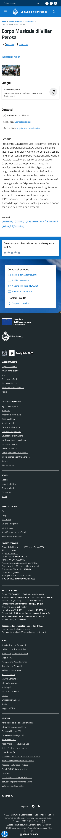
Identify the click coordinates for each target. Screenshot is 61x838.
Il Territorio (6, 519)
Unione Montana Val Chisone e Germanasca (21, 756)
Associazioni (29, 21)
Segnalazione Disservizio (12, 666)
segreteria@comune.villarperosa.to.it (23, 566)
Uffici (4, 374)
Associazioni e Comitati (12, 536)
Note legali (6, 687)
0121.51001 (10, 550)
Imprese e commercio (11, 444)
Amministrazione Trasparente (14, 645)
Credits (5, 695)
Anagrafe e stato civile (11, 414)
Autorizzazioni (8, 423)
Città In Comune (34, 821)
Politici (4, 391)
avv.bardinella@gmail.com (18, 629)
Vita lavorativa (8, 465)
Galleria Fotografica (10, 523)
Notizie (5, 479)
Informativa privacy (10, 683)
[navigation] (5, 11)
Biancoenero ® (23, 827)
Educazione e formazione (12, 435)
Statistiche (6, 704)
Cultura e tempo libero (11, 431)
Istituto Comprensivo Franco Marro (17, 781)
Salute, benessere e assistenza (15, 452)
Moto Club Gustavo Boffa (12, 785)
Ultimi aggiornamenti (11, 699)
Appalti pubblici (8, 418)
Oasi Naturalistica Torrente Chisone (17, 777)
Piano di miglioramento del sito (15, 653)
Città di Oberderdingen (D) (13, 735)
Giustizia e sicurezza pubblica (14, 440)
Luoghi (4, 515)
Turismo (5, 461)
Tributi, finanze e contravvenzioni (16, 456)
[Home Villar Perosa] (28, 11)
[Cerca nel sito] (54, 12)
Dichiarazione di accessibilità (14, 649)
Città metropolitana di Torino (14, 726)
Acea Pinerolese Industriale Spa (15, 743)
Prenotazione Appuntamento (14, 661)
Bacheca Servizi (8, 674)
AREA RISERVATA (29, 834)
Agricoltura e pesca (10, 406)
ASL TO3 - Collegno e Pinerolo (15, 748)
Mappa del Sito (8, 708)
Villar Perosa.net (9, 739)
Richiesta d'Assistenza (11, 670)
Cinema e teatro (9, 483)
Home (4, 21)
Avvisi (4, 496)
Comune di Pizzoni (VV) (11, 731)
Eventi (4, 511)
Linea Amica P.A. (9, 752)
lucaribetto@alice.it (22, 121)
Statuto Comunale (10, 678)
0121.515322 (11, 553)
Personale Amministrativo (13, 387)
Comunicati (6, 492)
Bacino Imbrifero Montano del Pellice (18, 760)
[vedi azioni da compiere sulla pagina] (22, 45)
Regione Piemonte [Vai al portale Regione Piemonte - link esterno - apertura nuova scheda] (10, 3)
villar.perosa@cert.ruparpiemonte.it (22, 562)
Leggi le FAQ (7, 657)
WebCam (5, 773)
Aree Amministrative (11, 370)
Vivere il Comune (15, 21)
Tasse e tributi (8, 488)
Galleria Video (7, 527)
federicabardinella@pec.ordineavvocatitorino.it (26, 632)
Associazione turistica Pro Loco (15, 764)
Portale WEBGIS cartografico (14, 769)
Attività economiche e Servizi (14, 532)
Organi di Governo (9, 366)
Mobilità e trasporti (10, 448)
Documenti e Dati (9, 379)
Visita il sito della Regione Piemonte (17, 722)
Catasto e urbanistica (11, 427)
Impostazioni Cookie (10, 691)
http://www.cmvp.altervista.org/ (30, 128)
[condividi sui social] (8, 45)
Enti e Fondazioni (9, 383)
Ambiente (6, 410)
